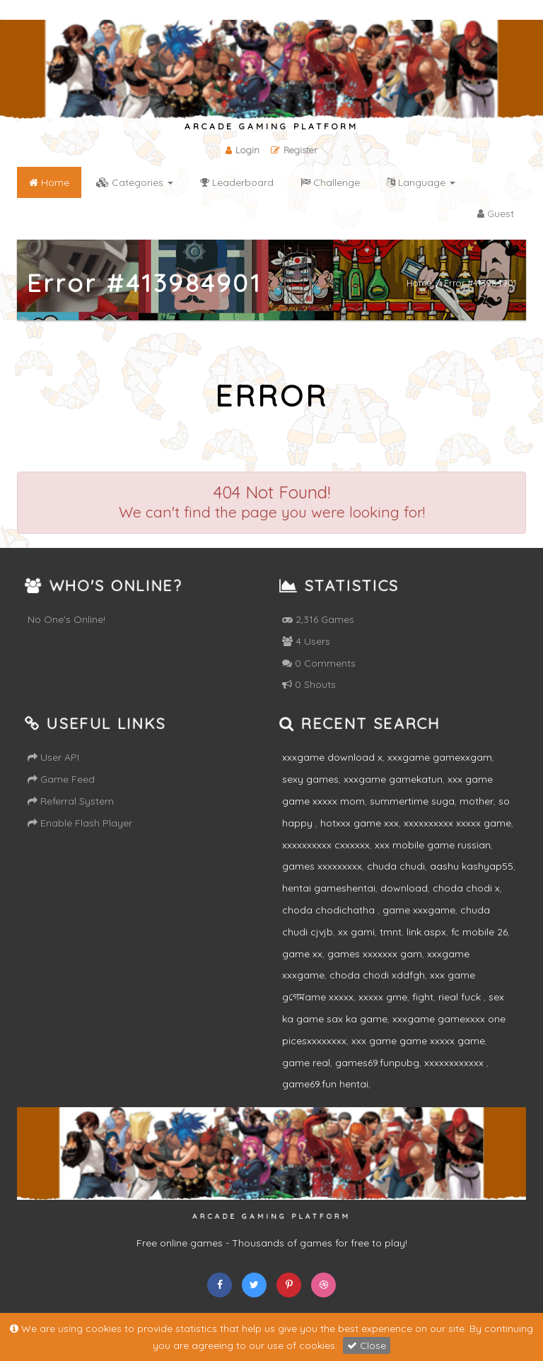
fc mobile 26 (479, 931)
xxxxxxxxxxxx (455, 1062)
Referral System (71, 801)
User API (53, 757)
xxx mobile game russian (433, 845)
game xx (302, 953)
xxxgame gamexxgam (439, 757)
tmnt (391, 931)
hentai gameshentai (328, 888)
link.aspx (426, 931)
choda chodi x (466, 888)
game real (306, 1062)
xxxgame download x (332, 757)
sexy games (310, 779)
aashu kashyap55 (471, 866)
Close (366, 1345)
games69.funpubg (377, 1062)
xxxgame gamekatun (393, 779)
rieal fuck (461, 997)
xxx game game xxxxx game (418, 1040)
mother (477, 801)
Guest (495, 213)
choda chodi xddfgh (377, 975)
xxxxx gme (382, 997)
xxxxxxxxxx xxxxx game (457, 823)
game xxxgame (419, 910)
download (404, 888)
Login (242, 150)
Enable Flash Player (80, 823)
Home (419, 282)
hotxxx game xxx (359, 823)
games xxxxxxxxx (322, 866)
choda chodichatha (330, 910)
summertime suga (412, 801)
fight (422, 997)
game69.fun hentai (325, 1083)
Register (294, 150)
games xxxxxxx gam (374, 953)
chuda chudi (396, 866)
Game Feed (61, 779)
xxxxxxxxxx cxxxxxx (326, 845)
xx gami (356, 931)
